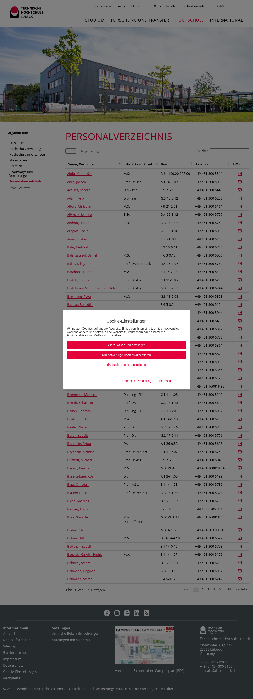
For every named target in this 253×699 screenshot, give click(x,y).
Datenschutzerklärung (136, 381)
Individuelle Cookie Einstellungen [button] (126, 364)
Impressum (166, 381)
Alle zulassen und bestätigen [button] (126, 345)
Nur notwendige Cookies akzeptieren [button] (126, 355)
